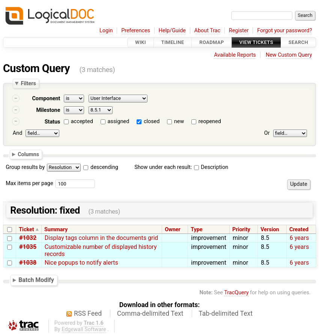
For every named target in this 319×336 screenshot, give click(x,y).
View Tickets (256, 42)
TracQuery (236, 292)
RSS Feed (88, 313)
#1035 (27, 246)
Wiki (140, 42)
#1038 (27, 262)
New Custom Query (289, 55)
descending (104, 167)
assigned (118, 121)
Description (211, 167)
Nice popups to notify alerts (81, 262)
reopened (210, 121)
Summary (56, 229)
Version (269, 229)
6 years (299, 237)
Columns (28, 154)
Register (239, 30)
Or (267, 133)
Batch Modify (36, 279)
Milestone (48, 110)
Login (106, 30)
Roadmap (211, 42)
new (179, 121)
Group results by (25, 167)
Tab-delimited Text (226, 313)
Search (298, 42)
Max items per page (29, 183)
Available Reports (235, 55)
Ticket (26, 229)
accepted (82, 121)
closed (152, 121)
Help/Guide (172, 30)
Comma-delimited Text (150, 313)
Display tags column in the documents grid (101, 237)
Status (52, 122)
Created (298, 229)
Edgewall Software (84, 329)
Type (196, 229)
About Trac (207, 30)
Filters (28, 83)
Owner (173, 229)
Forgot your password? (284, 30)
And (17, 133)
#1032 (27, 237)
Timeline (172, 42)
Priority (241, 229)
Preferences (135, 30)
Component (46, 98)
